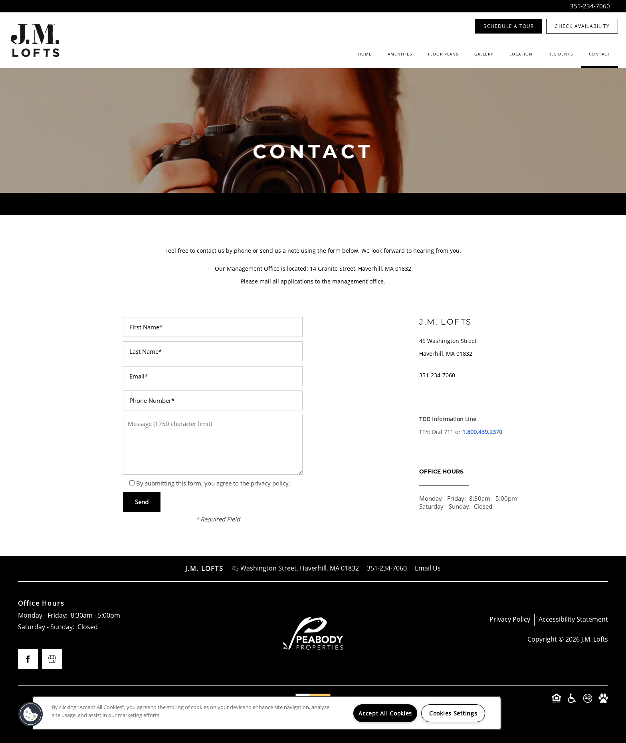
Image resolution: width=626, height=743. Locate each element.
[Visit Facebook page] (28, 659)
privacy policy (270, 483)
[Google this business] (52, 659)
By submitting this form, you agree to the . (213, 483)
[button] (508, 26)
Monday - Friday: (442, 498)
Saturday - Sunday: (445, 506)
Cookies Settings (453, 713)
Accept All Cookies (385, 713)
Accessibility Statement (573, 619)
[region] (266, 713)
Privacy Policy (509, 619)
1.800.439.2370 (482, 432)
